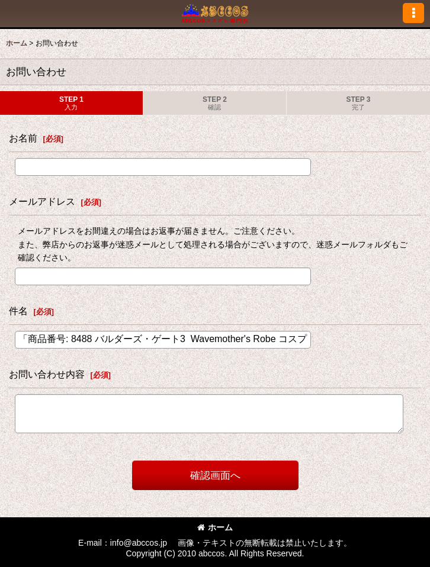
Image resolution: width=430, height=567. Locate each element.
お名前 (23, 138)
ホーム (215, 527)
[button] (413, 13)
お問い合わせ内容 (47, 374)
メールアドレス (42, 201)
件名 (18, 310)
